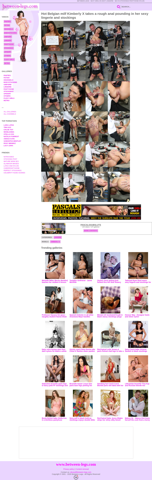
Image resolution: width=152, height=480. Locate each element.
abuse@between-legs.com (80, 472)
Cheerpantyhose (12, 168)
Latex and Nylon (11, 166)
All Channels (10, 114)
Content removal (82, 469)
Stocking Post (10, 159)
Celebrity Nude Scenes (14, 173)
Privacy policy (68, 469)
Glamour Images (11, 164)
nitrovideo (9, 157)
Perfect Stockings (12, 170)
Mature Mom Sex (11, 161)
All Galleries (10, 112)
